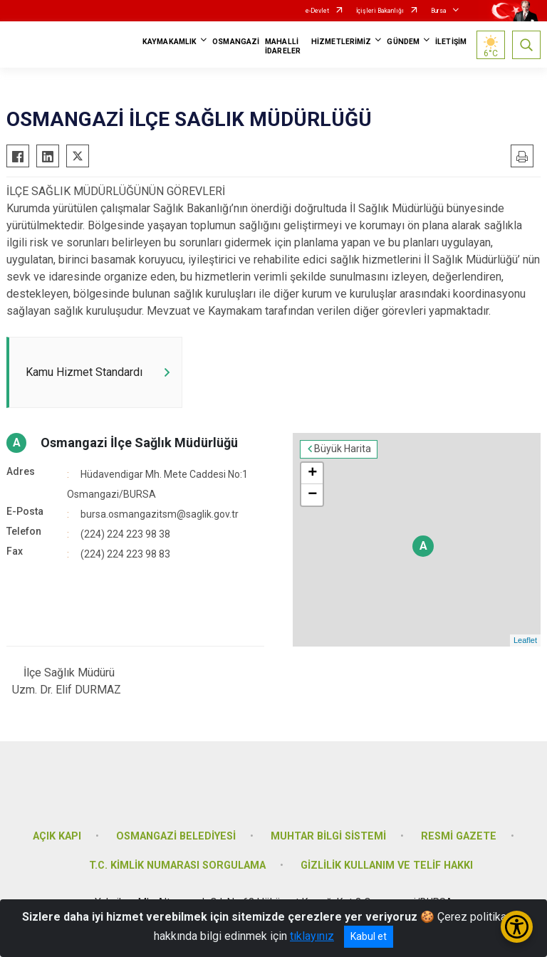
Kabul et (368, 936)
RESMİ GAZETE (458, 836)
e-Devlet (317, 10)
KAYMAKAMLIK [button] (169, 41)
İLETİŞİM (451, 41)
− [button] (312, 495)
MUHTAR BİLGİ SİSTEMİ (328, 836)
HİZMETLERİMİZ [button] (341, 41)
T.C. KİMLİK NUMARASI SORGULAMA (177, 866)
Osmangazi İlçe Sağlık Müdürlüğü (139, 442)
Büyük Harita (342, 449)
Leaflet (525, 641)
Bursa (439, 10)
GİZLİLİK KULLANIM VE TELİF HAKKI (387, 866)
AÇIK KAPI (57, 836)
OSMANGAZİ (235, 41)
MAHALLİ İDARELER (283, 46)
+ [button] (312, 473)
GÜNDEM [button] (403, 41)
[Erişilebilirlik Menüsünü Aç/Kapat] (517, 927)
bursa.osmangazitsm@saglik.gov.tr (159, 514)
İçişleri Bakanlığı (380, 10)
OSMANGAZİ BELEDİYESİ (176, 836)
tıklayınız (312, 936)
